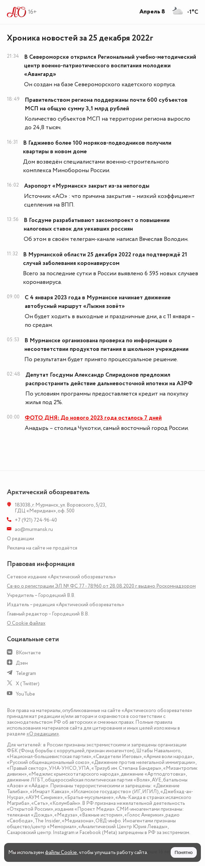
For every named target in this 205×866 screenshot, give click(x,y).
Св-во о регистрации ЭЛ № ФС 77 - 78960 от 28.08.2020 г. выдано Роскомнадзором (101, 586)
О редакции (20, 539)
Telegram (26, 673)
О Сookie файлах (26, 623)
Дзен (22, 663)
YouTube (25, 694)
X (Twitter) (27, 684)
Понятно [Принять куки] (184, 852)
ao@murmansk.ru (34, 529)
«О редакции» (42, 733)
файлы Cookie (61, 852)
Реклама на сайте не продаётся (42, 548)
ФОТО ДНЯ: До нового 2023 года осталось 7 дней (93, 418)
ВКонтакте (28, 653)
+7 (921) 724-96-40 (36, 520)
